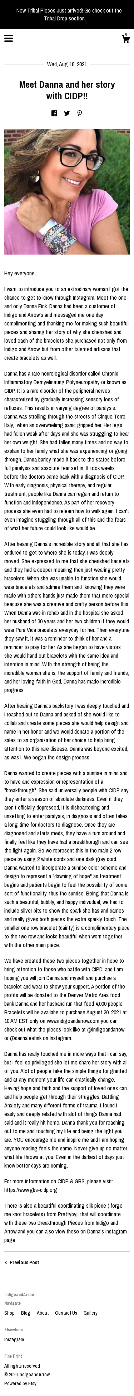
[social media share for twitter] (67, 114)
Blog (26, 1313)
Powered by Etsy (20, 1383)
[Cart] (126, 40)
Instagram (14, 1339)
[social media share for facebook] (54, 114)
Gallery (91, 1313)
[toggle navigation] (8, 38)
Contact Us (66, 1313)
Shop (10, 1313)
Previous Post (21, 1262)
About (43, 1313)
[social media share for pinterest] (80, 114)
